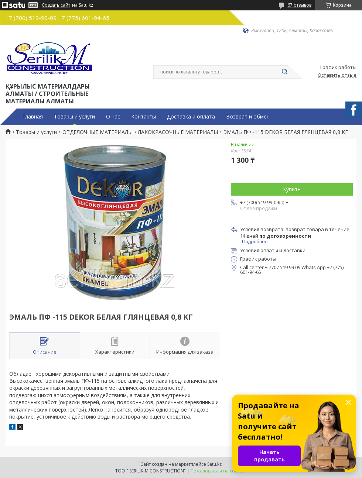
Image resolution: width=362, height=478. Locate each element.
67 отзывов (299, 5)
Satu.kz (214, 464)
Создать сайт (56, 5)
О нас (113, 116)
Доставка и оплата (191, 116)
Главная (32, 116)
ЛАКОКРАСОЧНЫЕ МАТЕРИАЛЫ (178, 132)
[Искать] (284, 72)
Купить (292, 189)
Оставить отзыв (337, 75)
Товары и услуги (74, 116)
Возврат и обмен (248, 116)
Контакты (143, 116)
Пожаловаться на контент (219, 471)
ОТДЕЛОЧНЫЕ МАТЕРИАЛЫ (97, 132)
